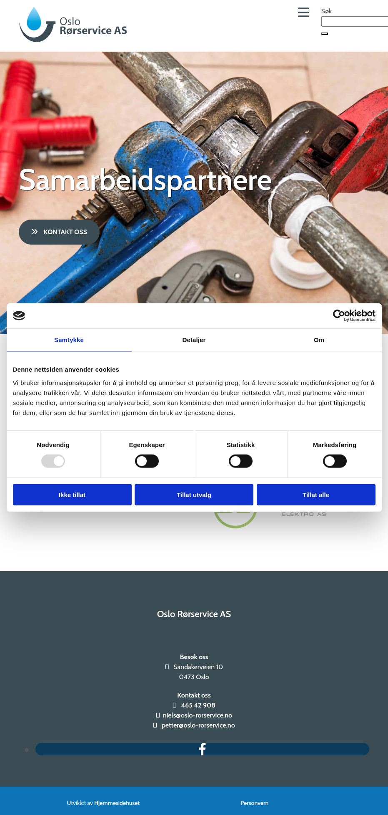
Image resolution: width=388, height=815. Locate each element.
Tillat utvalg (194, 494)
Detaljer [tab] (194, 339)
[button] (324, 33)
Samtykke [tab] (69, 339)
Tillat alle (316, 494)
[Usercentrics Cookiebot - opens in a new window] (339, 316)
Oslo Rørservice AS (194, 614)
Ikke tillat (72, 494)
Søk (326, 11)
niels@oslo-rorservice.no (197, 715)
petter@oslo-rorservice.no (198, 725)
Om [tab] (319, 339)
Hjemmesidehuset (117, 803)
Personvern (254, 803)
